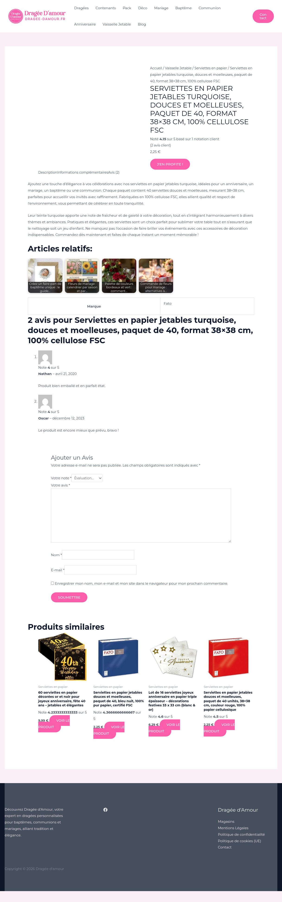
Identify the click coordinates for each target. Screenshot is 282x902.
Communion (210, 8)
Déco (142, 8)
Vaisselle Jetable (117, 24)
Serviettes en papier (214, 68)
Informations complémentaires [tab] (85, 172)
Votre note (61, 478)
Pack (127, 8)
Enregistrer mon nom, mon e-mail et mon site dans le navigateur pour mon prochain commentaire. (141, 588)
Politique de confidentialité (241, 845)
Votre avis (60, 485)
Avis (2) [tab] (119, 172)
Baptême (183, 8)
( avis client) (161, 145)
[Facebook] (105, 820)
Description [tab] (48, 172)
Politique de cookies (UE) (239, 851)
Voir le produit (54, 729)
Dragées (81, 8)
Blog (142, 24)
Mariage (161, 8)
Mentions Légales (233, 838)
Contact (224, 858)
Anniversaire (85, 24)
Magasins (226, 832)
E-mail (57, 574)
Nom (56, 559)
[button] (263, 16)
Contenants (105, 8)
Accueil (156, 68)
